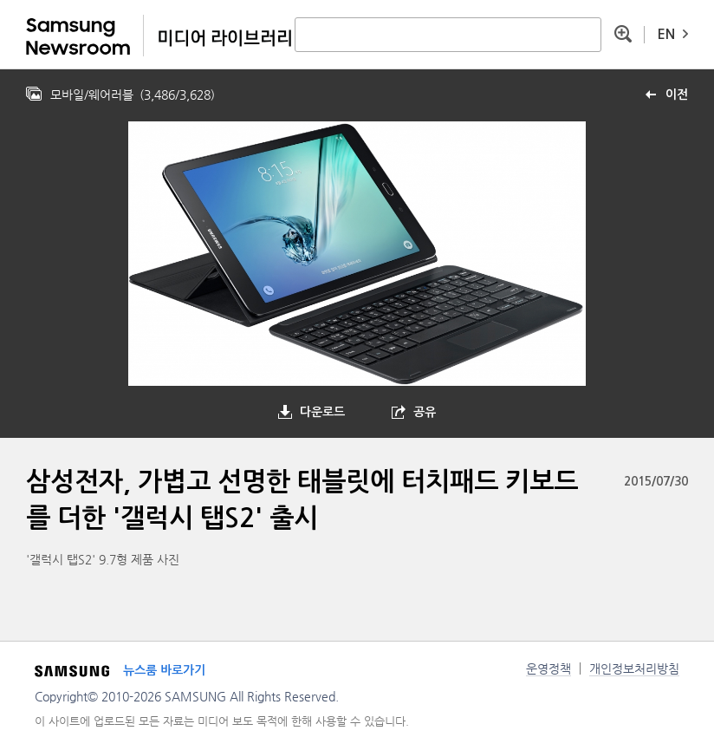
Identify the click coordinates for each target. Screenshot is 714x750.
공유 (424, 412)
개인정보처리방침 (634, 668)
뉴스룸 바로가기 (164, 670)
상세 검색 (623, 34)
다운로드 (322, 412)
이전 (676, 94)
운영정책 (548, 668)
